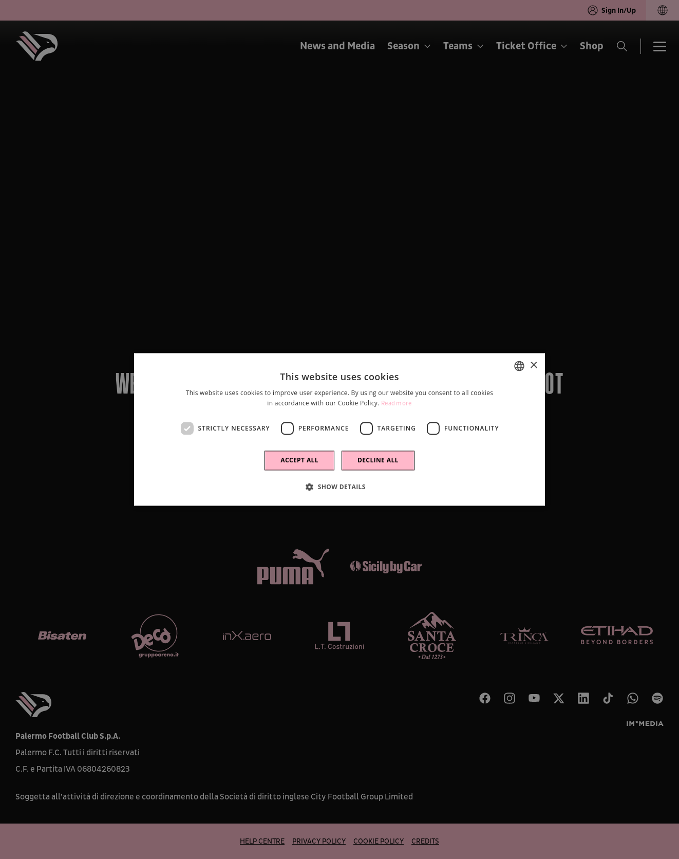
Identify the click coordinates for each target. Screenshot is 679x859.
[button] (339, 487)
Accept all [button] (299, 460)
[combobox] (519, 366)
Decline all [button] (378, 460)
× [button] (533, 365)
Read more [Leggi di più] (396, 404)
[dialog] (339, 429)
